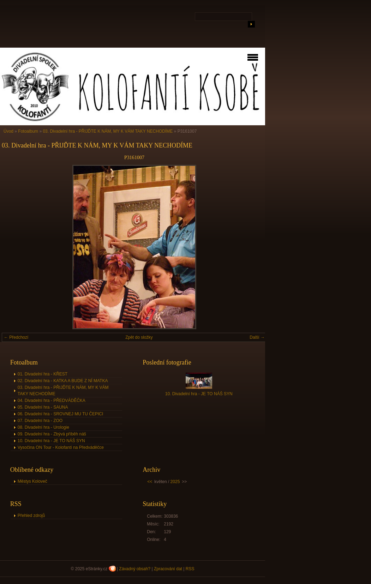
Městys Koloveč (32, 481)
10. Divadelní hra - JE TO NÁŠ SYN (51, 440)
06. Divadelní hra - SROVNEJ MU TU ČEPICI (60, 413)
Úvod (8, 131)
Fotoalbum (28, 131)
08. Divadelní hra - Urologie (43, 427)
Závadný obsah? (134, 568)
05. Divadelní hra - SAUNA (43, 407)
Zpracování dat (168, 568)
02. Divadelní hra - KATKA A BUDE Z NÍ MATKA (63, 380)
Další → (257, 337)
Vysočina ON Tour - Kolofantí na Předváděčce (61, 447)
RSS (190, 568)
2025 (175, 481)
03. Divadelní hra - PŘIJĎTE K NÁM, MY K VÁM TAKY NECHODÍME (108, 131)
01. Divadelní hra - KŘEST (42, 374)
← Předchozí (16, 337)
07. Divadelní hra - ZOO (40, 420)
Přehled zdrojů (31, 515)
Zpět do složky (138, 337)
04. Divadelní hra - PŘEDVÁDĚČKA (51, 400)
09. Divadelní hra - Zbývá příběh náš (52, 434)
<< (149, 481)
